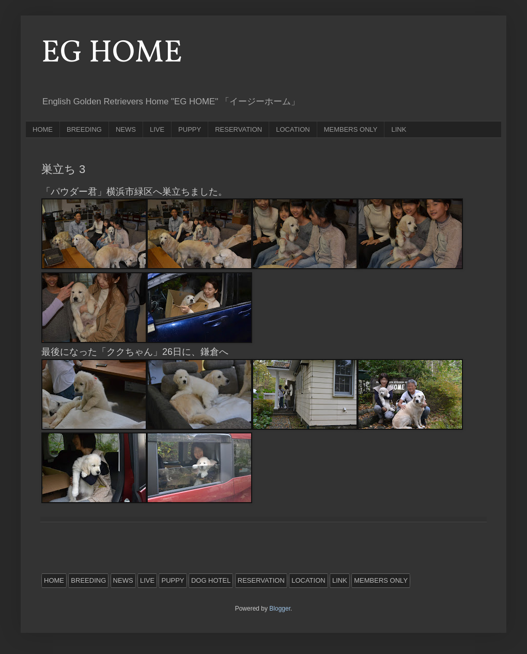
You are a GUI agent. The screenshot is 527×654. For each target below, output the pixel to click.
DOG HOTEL (211, 580)
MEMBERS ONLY (351, 129)
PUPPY (189, 129)
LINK (398, 129)
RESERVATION (238, 129)
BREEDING (84, 129)
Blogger (279, 608)
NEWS (126, 129)
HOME (43, 129)
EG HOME (111, 53)
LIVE (157, 129)
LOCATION (293, 129)
